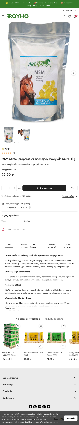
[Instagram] (35, 406)
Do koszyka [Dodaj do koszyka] (44, 188)
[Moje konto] (69, 10)
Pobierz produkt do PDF (13, 229)
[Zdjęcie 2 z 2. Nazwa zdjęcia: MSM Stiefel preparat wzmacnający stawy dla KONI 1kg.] (24, 135)
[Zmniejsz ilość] (3, 188)
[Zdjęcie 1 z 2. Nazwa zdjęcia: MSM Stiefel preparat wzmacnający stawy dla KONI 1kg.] (9, 135)
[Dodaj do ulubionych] (72, 188)
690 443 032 (47, 5)
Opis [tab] (9, 244)
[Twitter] (48, 406)
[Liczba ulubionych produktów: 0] (69, 16)
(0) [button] (14, 153)
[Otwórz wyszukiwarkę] (64, 16)
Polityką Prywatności (44, 414)
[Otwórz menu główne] (3, 16)
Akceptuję (71, 418)
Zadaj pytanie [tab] (67, 246)
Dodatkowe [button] (39, 398)
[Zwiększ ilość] (15, 188)
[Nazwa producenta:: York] (6, 148)
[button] (73, 73)
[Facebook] (30, 406)
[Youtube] (39, 406)
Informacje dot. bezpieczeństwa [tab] (28, 246)
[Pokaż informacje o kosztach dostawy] (29, 207)
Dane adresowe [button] (39, 377)
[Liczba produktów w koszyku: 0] (74, 16)
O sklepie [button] (39, 391)
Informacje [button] (39, 384)
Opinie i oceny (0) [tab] (51, 246)
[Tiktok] (44, 406)
